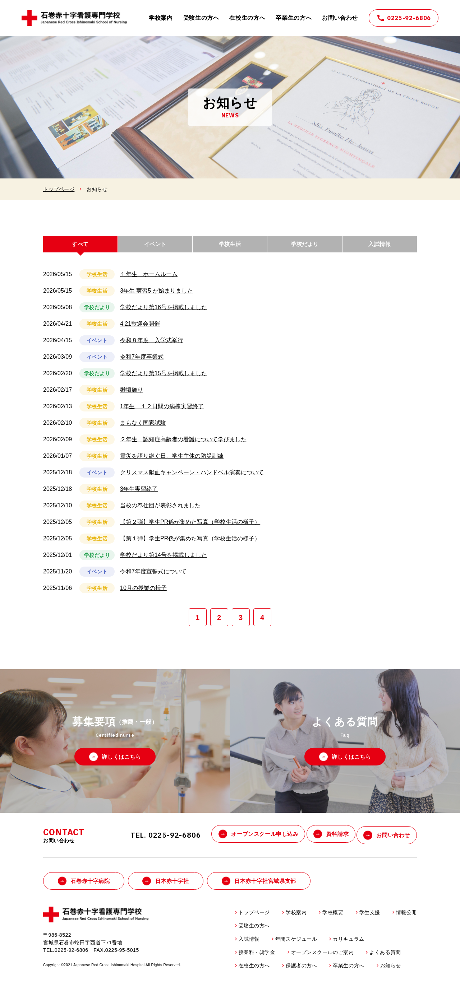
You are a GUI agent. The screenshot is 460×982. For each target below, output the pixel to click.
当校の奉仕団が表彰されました (160, 510)
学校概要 (332, 915)
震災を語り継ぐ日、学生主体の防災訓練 (172, 460)
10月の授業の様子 (143, 593)
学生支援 (369, 915)
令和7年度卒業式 (142, 361)
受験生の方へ (201, 18)
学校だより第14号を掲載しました (163, 560)
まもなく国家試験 (143, 427)
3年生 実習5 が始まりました (156, 295)
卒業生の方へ (294, 18)
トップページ (58, 189)
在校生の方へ (247, 18)
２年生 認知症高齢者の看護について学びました (183, 444)
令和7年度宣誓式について (153, 576)
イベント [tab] (155, 246)
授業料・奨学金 (257, 955)
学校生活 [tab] (230, 246)
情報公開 (406, 915)
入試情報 (249, 942)
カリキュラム (348, 942)
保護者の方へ (301, 969)
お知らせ (390, 969)
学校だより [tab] (305, 246)
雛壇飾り (131, 394)
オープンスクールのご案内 (322, 955)
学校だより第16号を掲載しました (163, 312)
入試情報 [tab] (379, 246)
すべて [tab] (80, 246)
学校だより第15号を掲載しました (163, 378)
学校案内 (161, 18)
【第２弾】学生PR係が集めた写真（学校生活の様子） (190, 526)
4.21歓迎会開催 (140, 328)
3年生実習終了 (139, 493)
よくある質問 (385, 955)
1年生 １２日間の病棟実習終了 (162, 411)
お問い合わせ (340, 18)
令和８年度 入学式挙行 (151, 345)
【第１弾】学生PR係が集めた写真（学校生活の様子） (190, 543)
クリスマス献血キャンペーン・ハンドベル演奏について (192, 477)
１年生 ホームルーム (149, 279)
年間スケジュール (296, 942)
